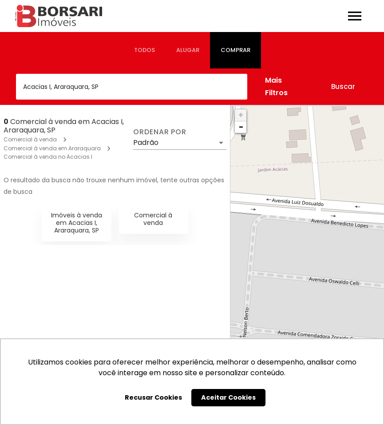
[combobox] (131, 87)
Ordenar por (159, 132)
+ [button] (240, 114)
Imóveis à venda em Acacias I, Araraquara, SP (76, 223)
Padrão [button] (145, 142)
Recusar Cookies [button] (153, 397)
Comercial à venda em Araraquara (52, 148)
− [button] (241, 126)
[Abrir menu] (354, 16)
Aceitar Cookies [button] (228, 397)
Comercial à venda (30, 139)
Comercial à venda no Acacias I (48, 156)
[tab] (144, 50)
